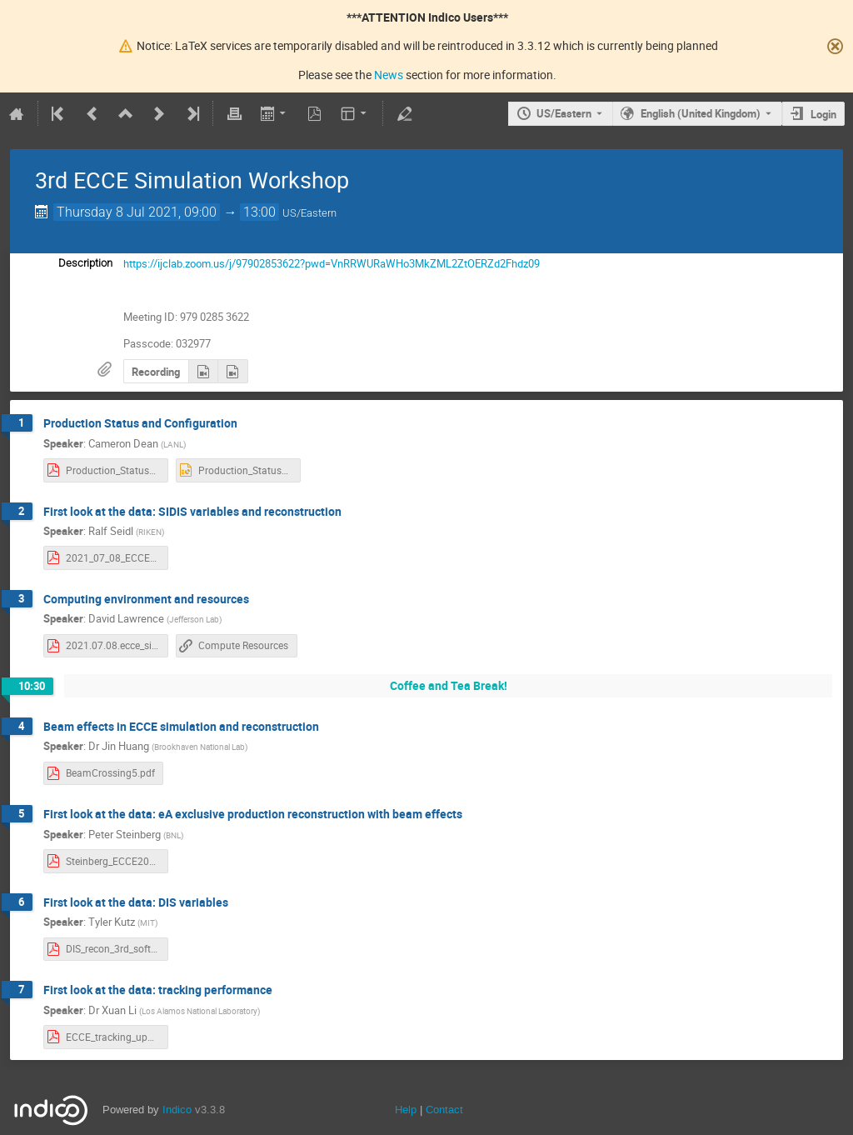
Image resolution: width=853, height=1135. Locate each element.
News (388, 74)
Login (823, 114)
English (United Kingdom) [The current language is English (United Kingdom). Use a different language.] (701, 113)
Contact (444, 1109)
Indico (177, 1109)
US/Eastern (563, 113)
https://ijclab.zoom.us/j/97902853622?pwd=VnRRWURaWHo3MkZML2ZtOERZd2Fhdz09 (331, 263)
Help (406, 1109)
